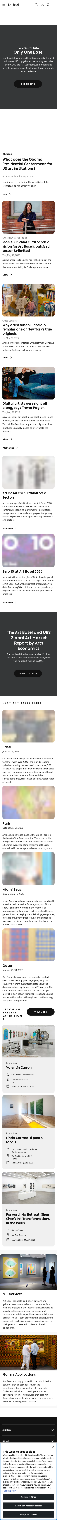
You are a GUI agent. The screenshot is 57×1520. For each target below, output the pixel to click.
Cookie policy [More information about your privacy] (10, 1491)
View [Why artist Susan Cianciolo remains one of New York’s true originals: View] (8, 357)
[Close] (53, 1446)
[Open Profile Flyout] (42, 4)
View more (40, 1012)
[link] (13, 4)
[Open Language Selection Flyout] (53, 4)
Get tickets (28, 84)
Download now (27, 673)
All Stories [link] (11, 448)
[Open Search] (36, 4)
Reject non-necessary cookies (28, 1505)
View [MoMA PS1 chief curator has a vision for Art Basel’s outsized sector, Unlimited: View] (8, 275)
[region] (28, 1481)
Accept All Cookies (28, 1514)
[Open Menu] (3, 4)
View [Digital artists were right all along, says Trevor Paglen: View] (8, 439)
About (28, 1441)
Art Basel (28, 1430)
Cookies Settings (28, 1497)
